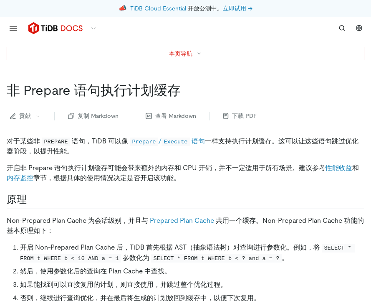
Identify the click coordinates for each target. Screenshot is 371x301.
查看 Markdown (171, 115)
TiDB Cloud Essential (158, 8)
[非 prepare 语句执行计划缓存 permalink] (187, 90)
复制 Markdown (93, 115)
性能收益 (339, 168)
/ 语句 (167, 141)
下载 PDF (240, 115)
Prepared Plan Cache (182, 220)
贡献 (25, 115)
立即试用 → (237, 8)
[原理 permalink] (33, 199)
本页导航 (185, 53)
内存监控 (20, 178)
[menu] (13, 28)
